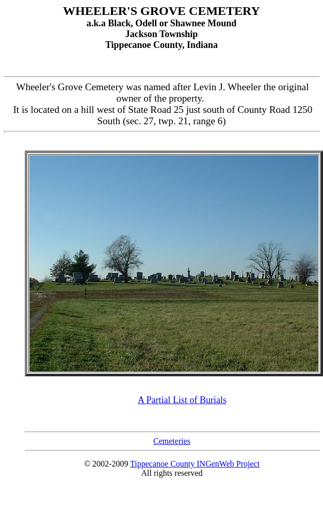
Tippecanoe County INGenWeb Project (195, 463)
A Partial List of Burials (182, 400)
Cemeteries (171, 441)
